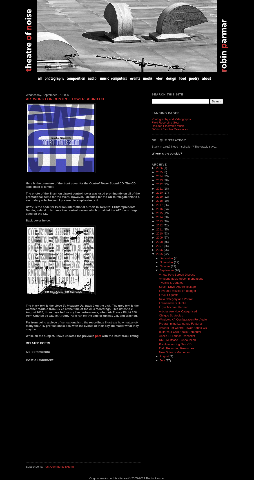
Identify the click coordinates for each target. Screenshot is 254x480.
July (163, 360)
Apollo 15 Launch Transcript (177, 336)
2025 (159, 172)
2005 (159, 254)
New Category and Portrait (176, 299)
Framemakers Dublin (172, 303)
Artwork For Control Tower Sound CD (65, 99)
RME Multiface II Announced (177, 340)
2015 (159, 213)
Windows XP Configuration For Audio (183, 319)
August (165, 356)
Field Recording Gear (165, 122)
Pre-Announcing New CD (175, 344)
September (167, 270)
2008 (159, 241)
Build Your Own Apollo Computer (180, 332)
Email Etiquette (168, 295)
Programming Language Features (181, 323)
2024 (159, 176)
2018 (159, 200)
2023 (159, 180)
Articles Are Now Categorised (178, 311)
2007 (159, 246)
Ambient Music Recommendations (181, 278)
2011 (159, 229)
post (98, 336)
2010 (159, 233)
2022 (159, 184)
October (165, 266)
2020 (159, 192)
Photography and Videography (171, 119)
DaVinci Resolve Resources (170, 129)
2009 (159, 237)
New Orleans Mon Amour (175, 352)
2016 (159, 209)
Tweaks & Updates (171, 282)
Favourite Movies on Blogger (177, 290)
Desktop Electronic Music (168, 126)
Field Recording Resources (176, 348)
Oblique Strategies (171, 315)
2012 (159, 225)
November (167, 262)
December (167, 258)
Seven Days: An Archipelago (177, 286)
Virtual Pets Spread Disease (177, 274)
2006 (159, 250)
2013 (159, 221)
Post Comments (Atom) (59, 466)
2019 (159, 196)
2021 (159, 188)
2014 (159, 217)
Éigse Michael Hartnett (173, 307)
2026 (159, 168)
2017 (159, 205)
